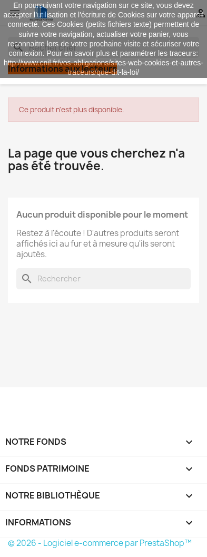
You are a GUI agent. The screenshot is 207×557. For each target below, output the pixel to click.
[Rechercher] (103, 278)
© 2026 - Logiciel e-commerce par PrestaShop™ (100, 543)
